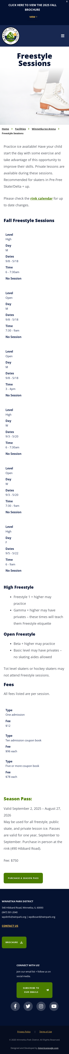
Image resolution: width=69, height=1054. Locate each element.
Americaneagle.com (48, 1048)
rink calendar (41, 198)
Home (5, 129)
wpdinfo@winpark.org (14, 916)
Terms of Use (45, 1031)
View (32, 16)
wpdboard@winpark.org (42, 916)
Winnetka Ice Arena (44, 129)
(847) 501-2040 (9, 912)
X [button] (67, 2)
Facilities (20, 129)
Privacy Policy (24, 1031)
